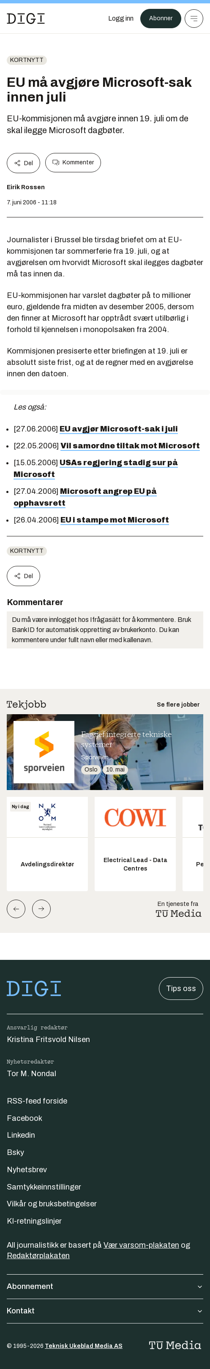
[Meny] (194, 18)
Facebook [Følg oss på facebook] (24, 1118)
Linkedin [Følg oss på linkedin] (21, 1135)
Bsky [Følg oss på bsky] (15, 1152)
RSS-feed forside (37, 1101)
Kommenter (73, 162)
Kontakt (105, 1311)
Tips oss (181, 988)
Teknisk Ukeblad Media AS (84, 1346)
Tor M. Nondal (31, 1073)
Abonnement (105, 1286)
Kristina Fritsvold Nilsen (48, 1039)
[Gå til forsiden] (26, 18)
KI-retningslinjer (34, 1221)
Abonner (160, 18)
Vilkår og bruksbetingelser (52, 1204)
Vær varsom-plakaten (141, 1245)
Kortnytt (27, 60)
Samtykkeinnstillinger (44, 1187)
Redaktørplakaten (38, 1255)
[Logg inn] (121, 18)
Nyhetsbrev (27, 1169)
